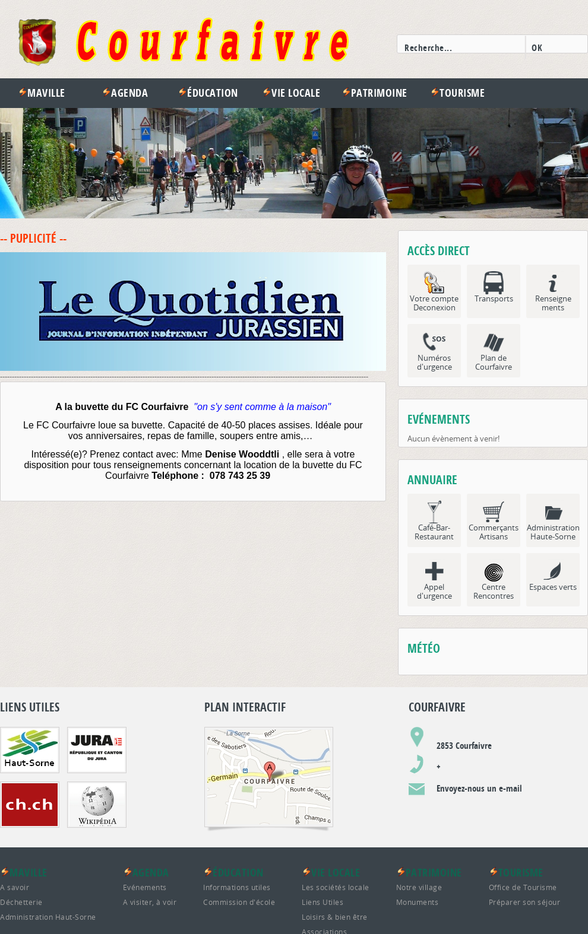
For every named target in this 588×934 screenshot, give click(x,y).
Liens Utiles (322, 902)
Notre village (419, 887)
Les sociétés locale (335, 887)
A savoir (14, 887)
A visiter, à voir (150, 902)
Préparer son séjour (525, 902)
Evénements (145, 887)
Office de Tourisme (523, 887)
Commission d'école (239, 902)
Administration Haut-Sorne (48, 917)
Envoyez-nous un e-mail (479, 788)
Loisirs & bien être (335, 917)
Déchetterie (21, 902)
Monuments (417, 902)
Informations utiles (237, 887)
